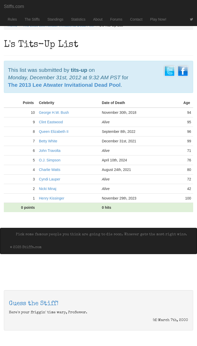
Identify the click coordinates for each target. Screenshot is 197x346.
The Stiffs (32, 19)
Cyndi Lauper (49, 179)
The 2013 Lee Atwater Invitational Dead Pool (64, 85)
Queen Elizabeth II (53, 131)
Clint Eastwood (51, 122)
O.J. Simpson (50, 160)
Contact (136, 19)
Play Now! (158, 19)
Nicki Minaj (47, 189)
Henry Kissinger (51, 198)
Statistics (78, 19)
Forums (116, 19)
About (98, 19)
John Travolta (50, 151)
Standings (55, 19)
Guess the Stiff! (33, 304)
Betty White (48, 141)
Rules (12, 19)
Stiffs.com (14, 6)
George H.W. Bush (54, 112)
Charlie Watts (50, 170)
